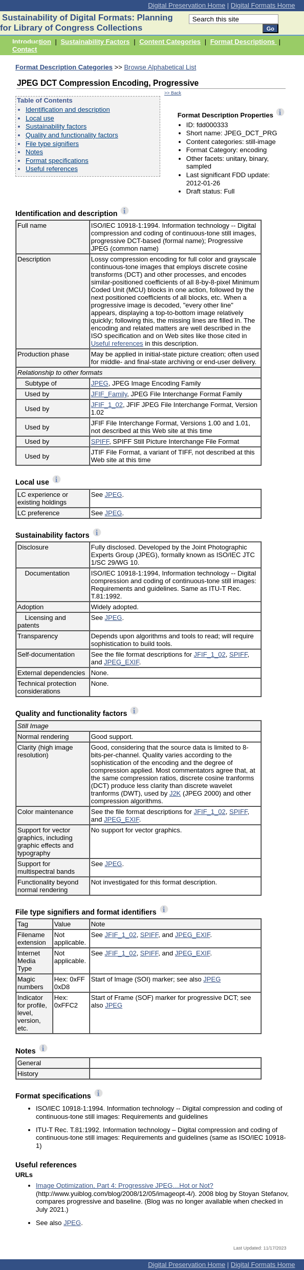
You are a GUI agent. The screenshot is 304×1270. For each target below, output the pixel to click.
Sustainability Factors (94, 41)
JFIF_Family (109, 394)
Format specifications (57, 160)
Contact (24, 49)
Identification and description (68, 109)
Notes (34, 152)
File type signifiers (52, 144)
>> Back (172, 92)
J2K (175, 793)
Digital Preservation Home (186, 5)
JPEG (99, 383)
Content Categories (170, 41)
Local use (40, 118)
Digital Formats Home (263, 5)
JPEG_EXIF (121, 662)
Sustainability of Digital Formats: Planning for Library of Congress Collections (86, 23)
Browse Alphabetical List (160, 67)
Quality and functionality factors (72, 135)
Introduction (31, 41)
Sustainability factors (56, 126)
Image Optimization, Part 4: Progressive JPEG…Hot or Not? (124, 1185)
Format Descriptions (243, 41)
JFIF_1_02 (107, 405)
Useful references (52, 169)
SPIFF (100, 441)
